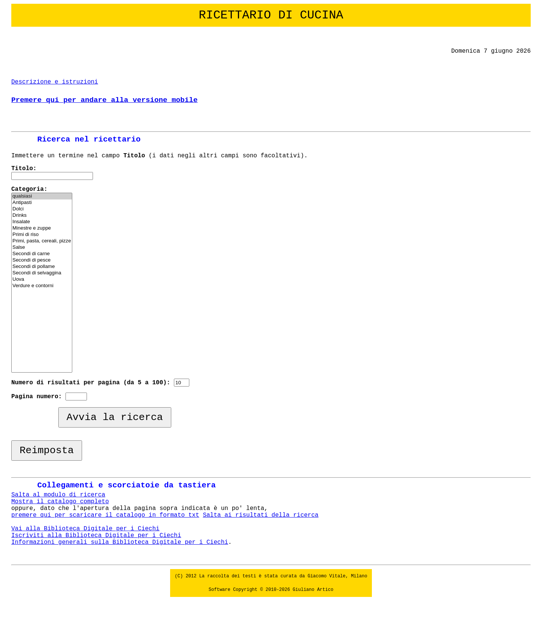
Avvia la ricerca (115, 417)
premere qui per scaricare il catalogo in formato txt (105, 515)
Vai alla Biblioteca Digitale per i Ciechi (85, 528)
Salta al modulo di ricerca (58, 495)
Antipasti (42, 202)
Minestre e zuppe (42, 228)
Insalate (42, 222)
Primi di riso (42, 234)
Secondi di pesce (42, 260)
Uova (42, 279)
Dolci (42, 209)
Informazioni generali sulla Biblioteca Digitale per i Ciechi (119, 542)
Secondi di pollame (42, 266)
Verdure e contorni (42, 286)
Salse (42, 247)
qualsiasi (42, 196)
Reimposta (47, 450)
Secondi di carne (42, 254)
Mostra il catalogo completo (60, 501)
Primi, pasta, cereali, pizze (42, 241)
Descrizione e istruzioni (54, 82)
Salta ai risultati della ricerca (260, 515)
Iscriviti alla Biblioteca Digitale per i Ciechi (96, 535)
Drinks (42, 215)
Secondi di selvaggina (42, 273)
